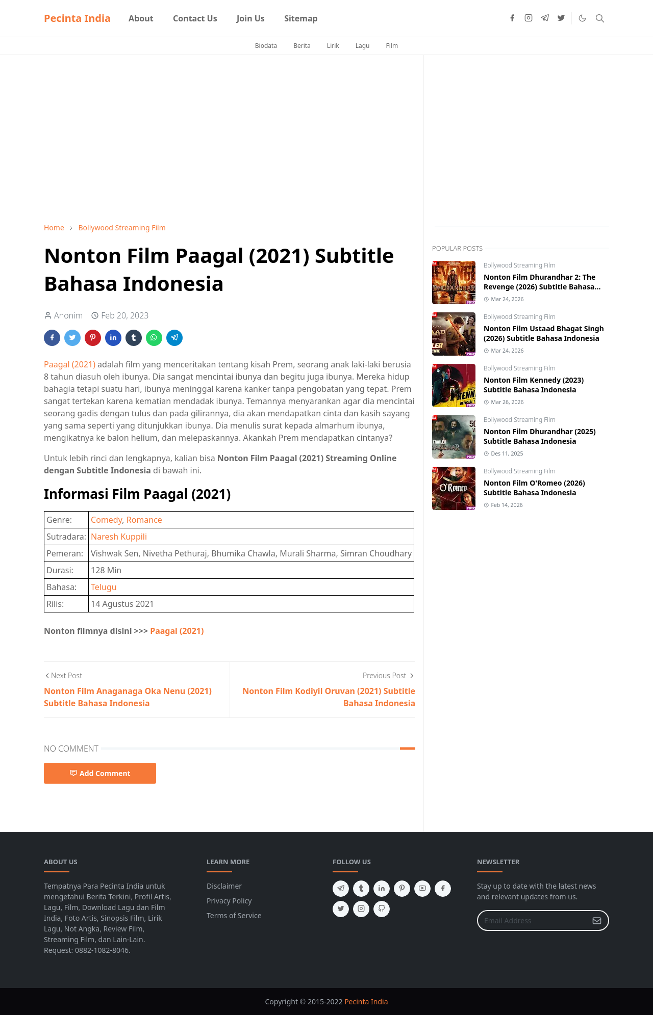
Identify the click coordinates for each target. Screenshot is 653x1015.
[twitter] (561, 18)
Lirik (333, 45)
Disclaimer (224, 886)
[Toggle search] (600, 18)
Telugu (104, 587)
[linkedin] (381, 888)
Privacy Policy (229, 900)
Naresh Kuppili (119, 536)
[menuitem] (141, 18)
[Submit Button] (597, 920)
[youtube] (422, 888)
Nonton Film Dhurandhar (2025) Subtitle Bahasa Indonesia (540, 436)
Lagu (363, 45)
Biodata (266, 45)
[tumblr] (361, 888)
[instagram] (528, 18)
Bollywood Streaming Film (520, 265)
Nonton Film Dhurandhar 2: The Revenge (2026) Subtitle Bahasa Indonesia (539, 286)
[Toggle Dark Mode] (582, 18)
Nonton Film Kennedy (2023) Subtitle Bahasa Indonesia (534, 384)
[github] (381, 909)
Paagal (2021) (69, 364)
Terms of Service (234, 915)
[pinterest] (402, 888)
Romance (144, 519)
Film (392, 45)
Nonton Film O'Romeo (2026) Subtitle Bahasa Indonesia (534, 487)
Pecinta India (77, 18)
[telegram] (545, 18)
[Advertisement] (229, 138)
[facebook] (512, 18)
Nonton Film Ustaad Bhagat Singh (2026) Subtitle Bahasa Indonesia (544, 333)
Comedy (106, 519)
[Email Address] (532, 920)
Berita (302, 45)
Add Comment (100, 773)
